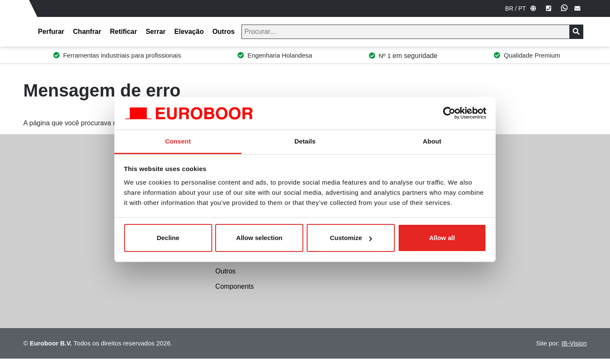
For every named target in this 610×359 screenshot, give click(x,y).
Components (234, 286)
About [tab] (432, 141)
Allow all (442, 237)
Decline (168, 237)
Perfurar (51, 31)
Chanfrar (87, 31)
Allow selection (259, 237)
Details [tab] (305, 141)
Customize (351, 237)
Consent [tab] (178, 141)
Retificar (123, 31)
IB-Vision (574, 343)
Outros (223, 31)
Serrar (156, 31)
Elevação (189, 31)
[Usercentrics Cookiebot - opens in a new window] (449, 113)
